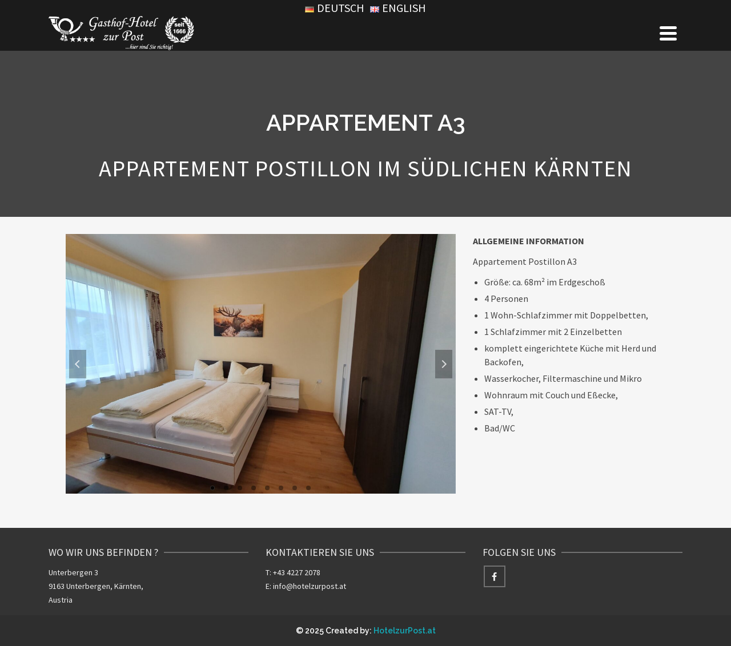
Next (443, 364)
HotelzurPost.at (404, 630)
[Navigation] (668, 33)
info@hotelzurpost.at (309, 586)
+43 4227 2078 (296, 572)
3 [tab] (240, 488)
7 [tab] (294, 488)
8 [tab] (308, 488)
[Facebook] (494, 576)
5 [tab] (267, 488)
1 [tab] (212, 488)
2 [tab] (226, 488)
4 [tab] (253, 488)
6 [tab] (281, 488)
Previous (77, 364)
